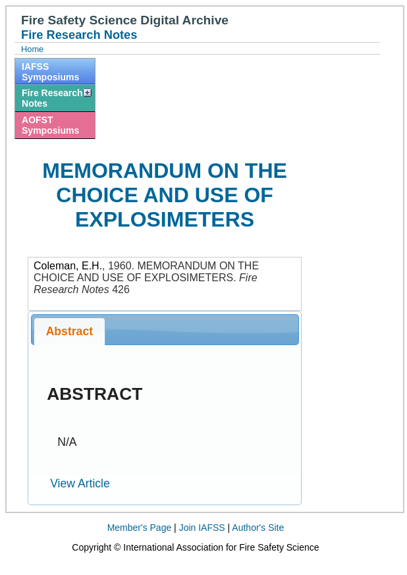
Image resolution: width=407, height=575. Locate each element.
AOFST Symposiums (50, 125)
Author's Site (258, 527)
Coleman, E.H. (68, 265)
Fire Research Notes (52, 98)
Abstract (69, 331)
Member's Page (139, 527)
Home (32, 49)
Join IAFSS (202, 527)
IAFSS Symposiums (50, 71)
